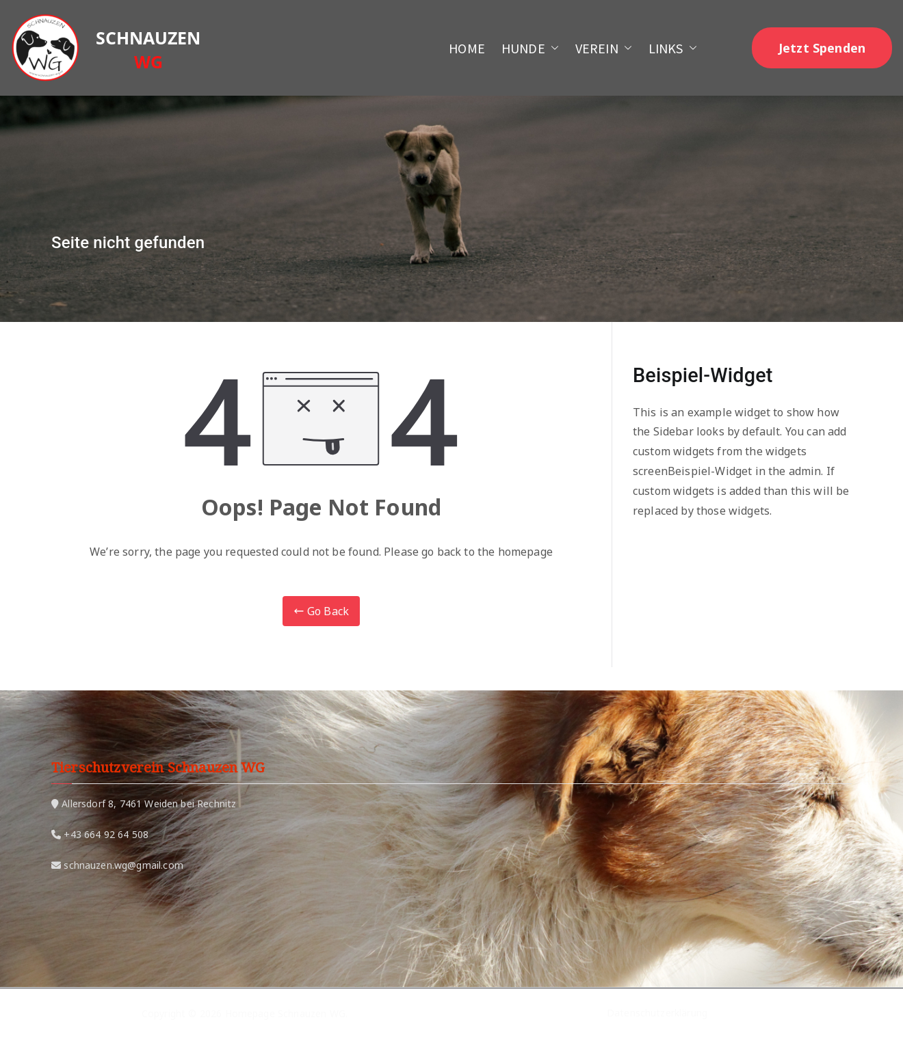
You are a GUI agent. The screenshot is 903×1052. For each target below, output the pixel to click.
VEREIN (603, 48)
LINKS (673, 48)
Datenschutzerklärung (657, 1013)
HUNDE (530, 48)
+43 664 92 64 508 (106, 834)
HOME (467, 48)
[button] (552, 48)
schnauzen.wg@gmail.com (123, 865)
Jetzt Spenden (821, 48)
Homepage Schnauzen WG (285, 1013)
